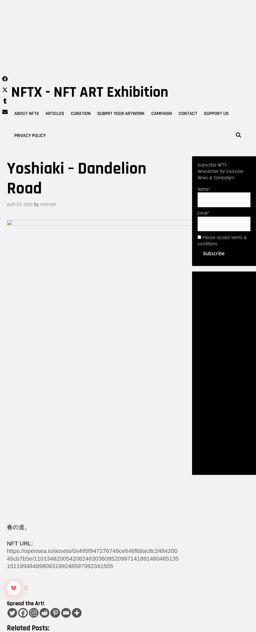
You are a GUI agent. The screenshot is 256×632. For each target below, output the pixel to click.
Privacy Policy (30, 135)
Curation (81, 113)
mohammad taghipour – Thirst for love (51, 536)
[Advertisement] (128, 41)
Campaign (161, 113)
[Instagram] (34, 437)
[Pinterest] (55, 437)
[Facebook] (23, 437)
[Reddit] (44, 437)
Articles (54, 113)
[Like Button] (14, 412)
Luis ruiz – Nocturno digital (39, 529)
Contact (188, 113)
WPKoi (180, 625)
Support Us (216, 113)
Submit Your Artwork (121, 113)
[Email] (66, 437)
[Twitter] (12, 437)
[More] (77, 437)
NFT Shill (39, 521)
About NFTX (26, 113)
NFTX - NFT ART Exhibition (89, 92)
